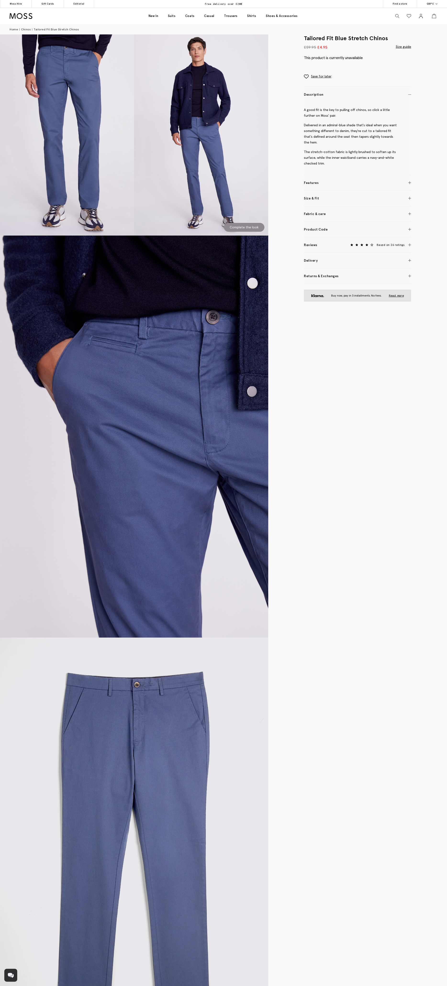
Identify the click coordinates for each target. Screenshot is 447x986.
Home (14, 29)
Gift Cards (47, 3)
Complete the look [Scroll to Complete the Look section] (244, 227)
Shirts (251, 16)
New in (153, 16)
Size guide (403, 46)
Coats (190, 16)
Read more (396, 295)
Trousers (231, 16)
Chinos (26, 29)
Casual (209, 16)
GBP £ (432, 3)
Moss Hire (16, 3)
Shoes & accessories (281, 16)
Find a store (400, 3)
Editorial (78, 3)
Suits (172, 16)
